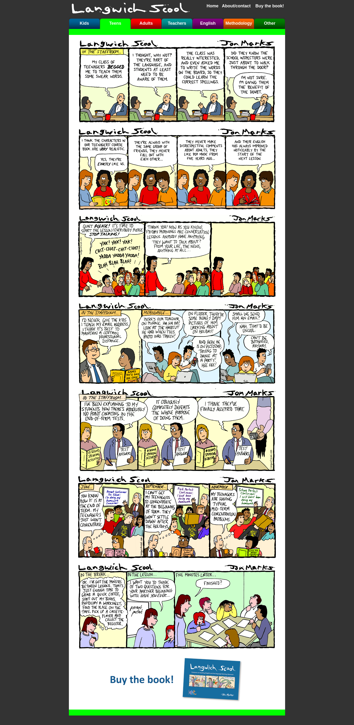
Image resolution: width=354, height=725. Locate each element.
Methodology (238, 23)
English (207, 23)
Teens (115, 23)
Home (213, 6)
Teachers (177, 23)
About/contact (236, 6)
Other (269, 23)
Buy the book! (269, 6)
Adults (146, 23)
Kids (84, 23)
